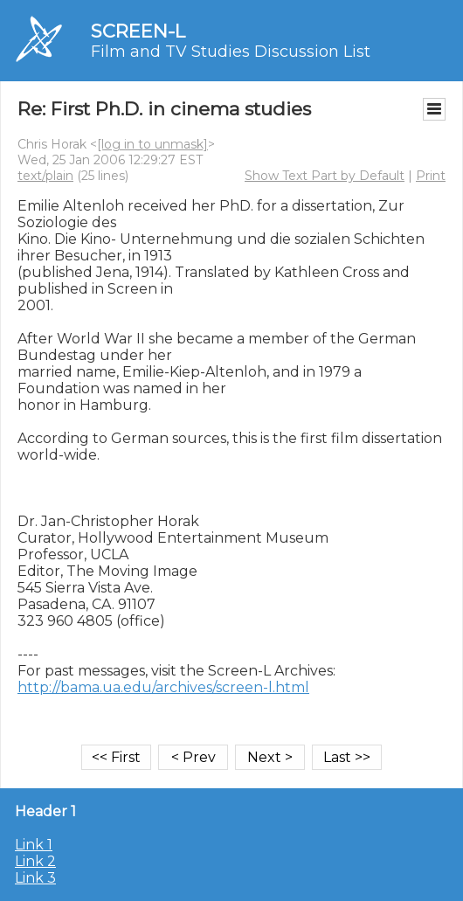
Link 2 (35, 861)
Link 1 (33, 844)
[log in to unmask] (152, 144)
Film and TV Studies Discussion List (230, 51)
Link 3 (35, 878)
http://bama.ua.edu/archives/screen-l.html (163, 687)
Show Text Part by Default (324, 176)
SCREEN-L (138, 31)
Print (431, 176)
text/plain (45, 176)
